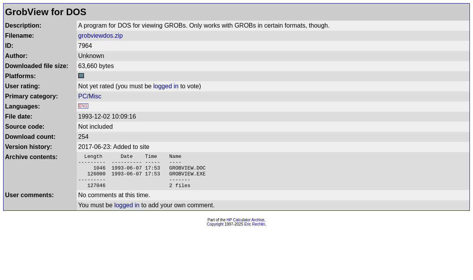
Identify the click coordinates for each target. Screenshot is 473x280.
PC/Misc (90, 96)
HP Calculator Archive (246, 227)
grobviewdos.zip (100, 35)
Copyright (215, 231)
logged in (166, 86)
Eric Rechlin (254, 231)
